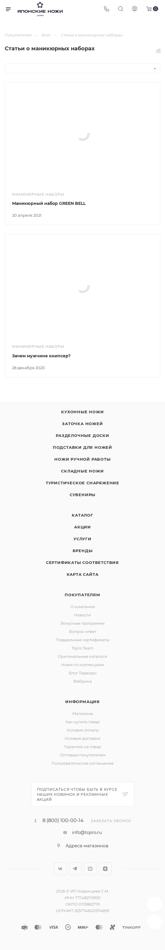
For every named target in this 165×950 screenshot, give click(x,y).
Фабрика (82, 681)
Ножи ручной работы (82, 459)
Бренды (83, 550)
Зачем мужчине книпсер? (41, 356)
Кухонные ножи (82, 411)
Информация (82, 701)
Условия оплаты (83, 730)
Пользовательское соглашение (82, 763)
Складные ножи (82, 471)
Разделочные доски (82, 435)
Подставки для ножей (82, 447)
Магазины (82, 713)
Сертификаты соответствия (82, 562)
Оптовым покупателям (82, 755)
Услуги (82, 538)
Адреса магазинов (87, 845)
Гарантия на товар (82, 746)
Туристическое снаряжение (82, 482)
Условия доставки (82, 738)
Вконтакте (60, 868)
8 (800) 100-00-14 (63, 820)
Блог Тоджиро (83, 673)
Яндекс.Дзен (105, 868)
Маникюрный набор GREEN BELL (49, 203)
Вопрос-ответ (82, 631)
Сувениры (82, 494)
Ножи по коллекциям (82, 664)
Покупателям (82, 594)
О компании (82, 606)
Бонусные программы (82, 623)
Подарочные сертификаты (82, 639)
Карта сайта (83, 574)
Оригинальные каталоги (82, 656)
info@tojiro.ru (87, 832)
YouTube (90, 868)
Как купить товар (83, 721)
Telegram (75, 868)
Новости (82, 615)
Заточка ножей (82, 423)
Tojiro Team (83, 648)
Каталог (82, 515)
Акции (82, 527)
